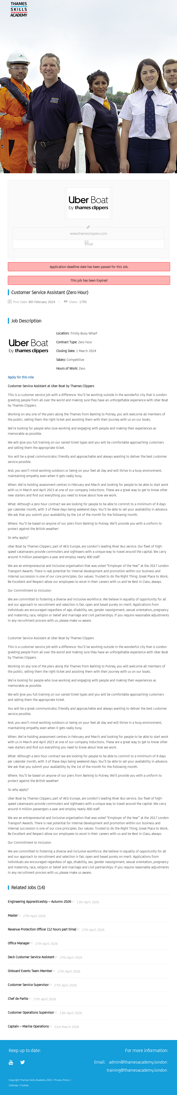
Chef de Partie (18, 999)
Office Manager (19, 943)
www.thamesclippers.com (88, 233)
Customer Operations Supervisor (31, 1012)
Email (89, 243)
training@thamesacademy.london (137, 1070)
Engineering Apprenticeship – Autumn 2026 (39, 901)
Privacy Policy (61, 1080)
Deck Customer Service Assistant (31, 957)
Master (13, 915)
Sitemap (13, 1085)
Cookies (24, 1085)
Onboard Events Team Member (30, 971)
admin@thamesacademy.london (138, 1062)
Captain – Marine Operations (28, 1026)
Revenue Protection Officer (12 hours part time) (42, 929)
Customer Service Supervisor (28, 985)
